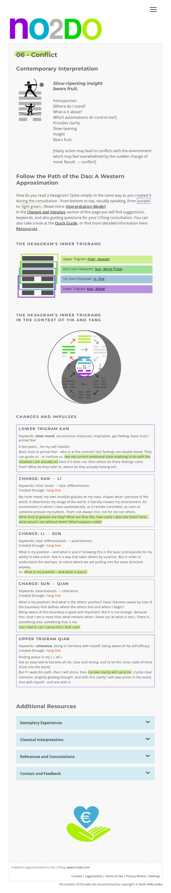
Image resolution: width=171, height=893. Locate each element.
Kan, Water (96, 288)
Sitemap (154, 876)
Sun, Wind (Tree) (108, 269)
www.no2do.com (78, 867)
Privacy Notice (136, 876)
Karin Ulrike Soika (150, 884)
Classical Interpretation (42, 739)
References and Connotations (47, 756)
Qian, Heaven (99, 259)
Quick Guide (66, 223)
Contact (76, 876)
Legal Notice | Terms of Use (104, 876)
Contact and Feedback (40, 773)
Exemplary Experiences (41, 722)
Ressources (26, 228)
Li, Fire (99, 278)
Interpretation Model (85, 206)
